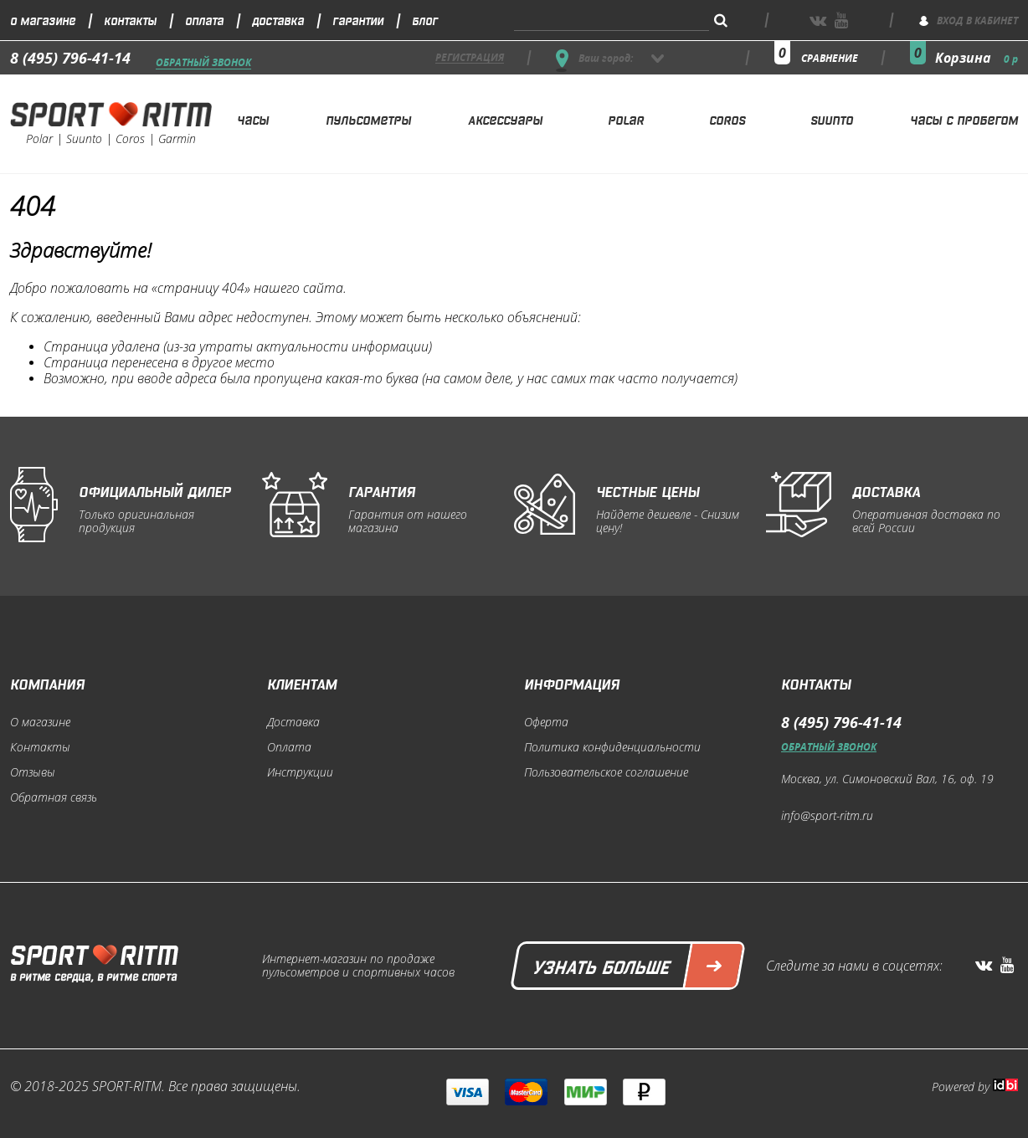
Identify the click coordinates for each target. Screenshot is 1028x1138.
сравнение (829, 58)
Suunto (831, 119)
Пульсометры (368, 119)
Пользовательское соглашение (606, 772)
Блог (425, 19)
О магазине (42, 19)
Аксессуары (505, 119)
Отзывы (32, 772)
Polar (626, 119)
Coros (727, 119)
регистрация (469, 58)
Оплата (204, 19)
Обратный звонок (203, 63)
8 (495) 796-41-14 (70, 58)
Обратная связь (53, 797)
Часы (253, 119)
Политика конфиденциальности (612, 747)
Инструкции (300, 772)
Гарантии (357, 19)
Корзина (976, 58)
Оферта (546, 722)
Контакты (130, 19)
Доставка (278, 19)
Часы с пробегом (964, 119)
